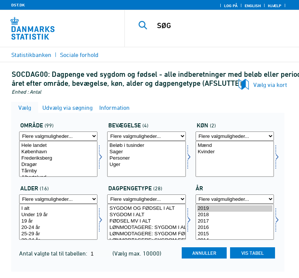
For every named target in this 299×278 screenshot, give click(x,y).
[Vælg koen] (235, 159)
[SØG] (223, 25)
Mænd (234, 145)
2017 (234, 221)
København (58, 152)
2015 (234, 234)
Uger (146, 164)
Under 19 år (58, 215)
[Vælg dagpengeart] (146, 222)
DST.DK (18, 4)
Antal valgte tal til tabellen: (54, 253)
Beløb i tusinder (146, 145)
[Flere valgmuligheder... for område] (58, 136)
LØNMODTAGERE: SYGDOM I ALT (146, 227)
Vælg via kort (270, 84)
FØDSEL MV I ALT (146, 221)
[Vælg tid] (235, 222)
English (253, 5)
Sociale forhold (79, 54)
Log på (231, 5)
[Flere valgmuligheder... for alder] (58, 199)
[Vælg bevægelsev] (146, 159)
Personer (146, 158)
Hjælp (274, 5)
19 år (58, 221)
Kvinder (234, 152)
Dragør (58, 164)
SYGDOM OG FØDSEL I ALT (146, 208)
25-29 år (58, 234)
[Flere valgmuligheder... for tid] (235, 199)
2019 (234, 208)
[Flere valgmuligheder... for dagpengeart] (146, 199)
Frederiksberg (58, 158)
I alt (58, 208)
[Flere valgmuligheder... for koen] (235, 136)
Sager (146, 152)
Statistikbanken (31, 54)
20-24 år (58, 227)
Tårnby (58, 171)
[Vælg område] (58, 159)
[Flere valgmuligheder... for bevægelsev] (146, 136)
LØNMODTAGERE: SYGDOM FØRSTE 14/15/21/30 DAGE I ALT (146, 234)
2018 (234, 215)
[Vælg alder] (58, 222)
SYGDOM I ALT (146, 215)
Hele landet (58, 145)
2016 (234, 227)
